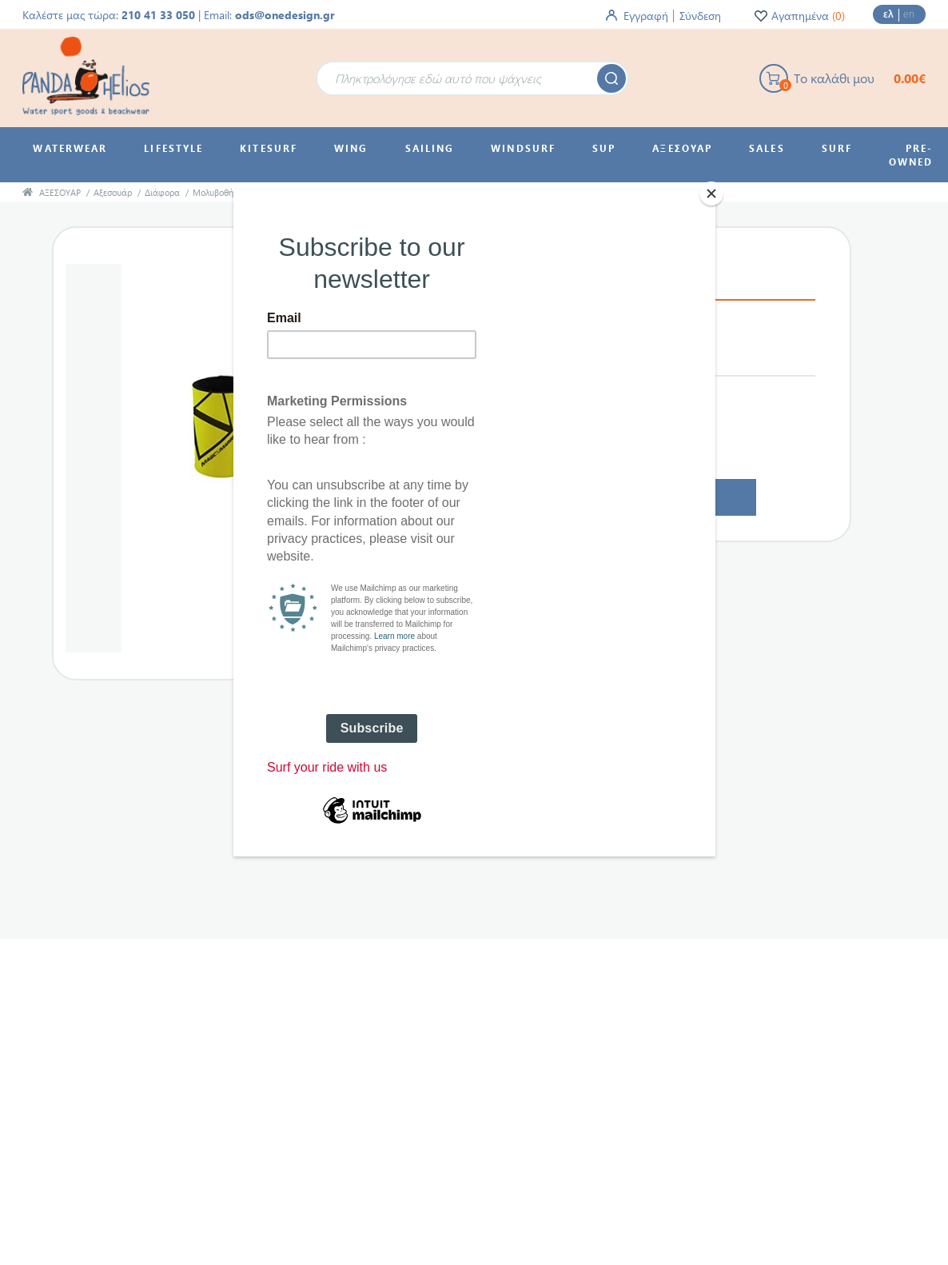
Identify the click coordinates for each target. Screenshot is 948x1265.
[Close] (711, 194)
